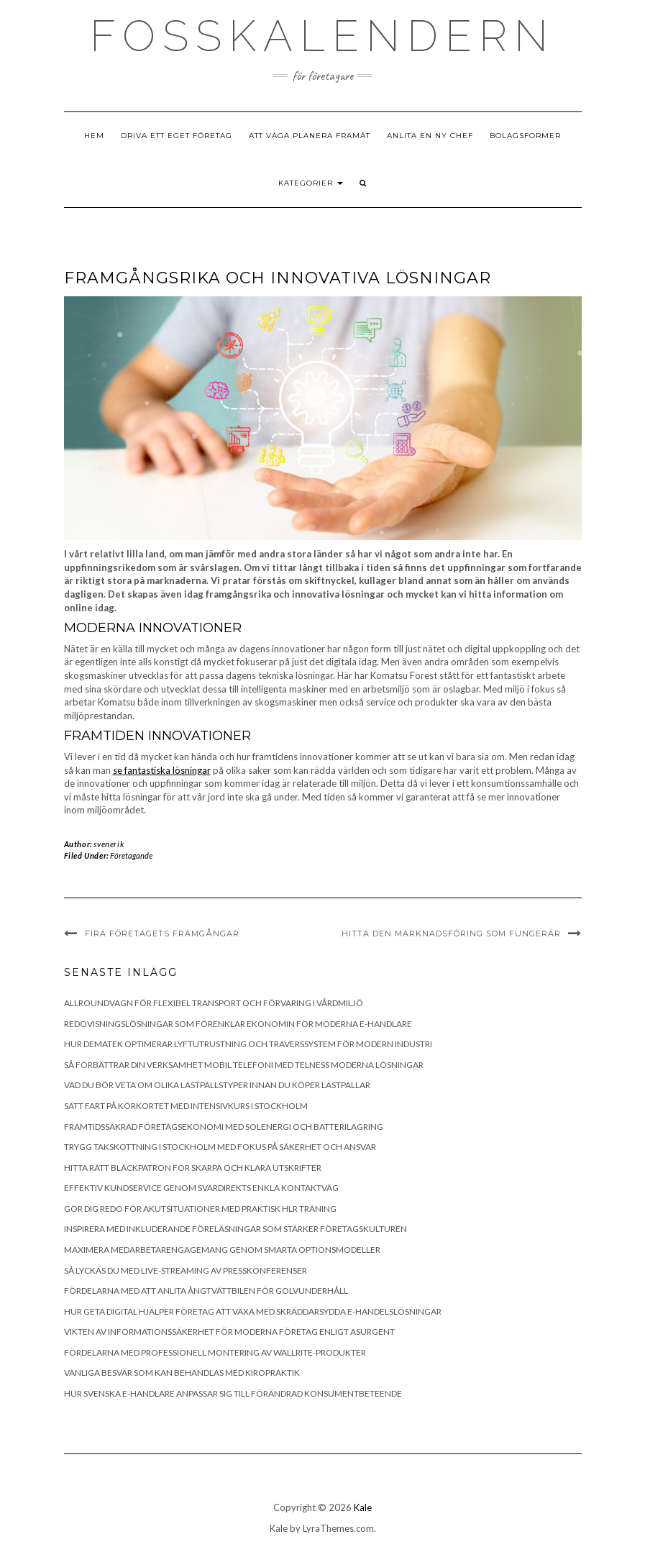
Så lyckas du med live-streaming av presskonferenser (185, 1270)
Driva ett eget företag (176, 135)
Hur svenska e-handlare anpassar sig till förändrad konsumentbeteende (233, 1393)
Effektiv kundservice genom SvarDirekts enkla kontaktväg (201, 1187)
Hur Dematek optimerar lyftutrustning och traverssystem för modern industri (248, 1044)
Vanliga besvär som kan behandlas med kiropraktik (182, 1372)
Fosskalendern (322, 36)
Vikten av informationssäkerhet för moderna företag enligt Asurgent (229, 1331)
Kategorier (310, 183)
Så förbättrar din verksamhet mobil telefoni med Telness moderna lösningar (244, 1064)
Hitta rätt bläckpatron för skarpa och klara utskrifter (192, 1167)
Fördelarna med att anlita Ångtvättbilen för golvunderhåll (206, 1290)
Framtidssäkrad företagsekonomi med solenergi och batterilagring (223, 1126)
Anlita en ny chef (430, 135)
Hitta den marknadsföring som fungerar (451, 933)
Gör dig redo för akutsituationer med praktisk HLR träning (200, 1208)
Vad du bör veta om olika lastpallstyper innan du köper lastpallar (217, 1084)
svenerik (108, 844)
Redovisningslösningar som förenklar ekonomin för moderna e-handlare (238, 1023)
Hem (94, 135)
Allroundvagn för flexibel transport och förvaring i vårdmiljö (213, 1003)
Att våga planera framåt (309, 135)
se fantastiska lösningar (162, 770)
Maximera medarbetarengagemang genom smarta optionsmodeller (222, 1249)
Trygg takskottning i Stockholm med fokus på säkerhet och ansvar (220, 1146)
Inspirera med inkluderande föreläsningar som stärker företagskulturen (235, 1228)
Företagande (131, 855)
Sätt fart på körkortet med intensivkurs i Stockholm (186, 1105)
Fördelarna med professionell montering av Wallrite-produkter (215, 1352)
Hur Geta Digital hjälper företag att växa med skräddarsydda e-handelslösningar (253, 1311)
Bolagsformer (525, 135)
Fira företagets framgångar (162, 933)
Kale (363, 1507)
